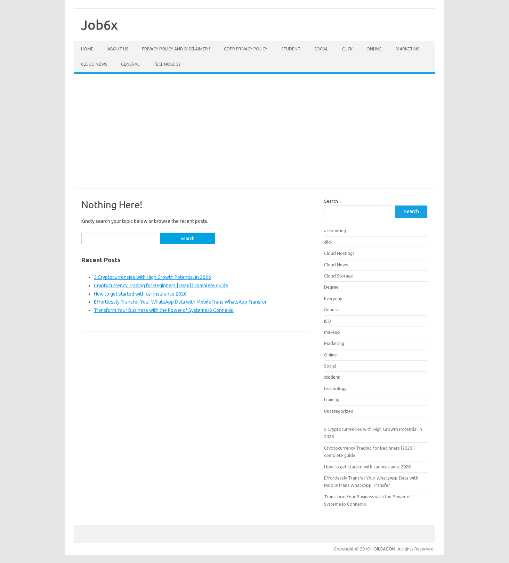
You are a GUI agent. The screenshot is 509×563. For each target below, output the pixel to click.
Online (374, 49)
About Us (117, 49)
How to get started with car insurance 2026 (140, 294)
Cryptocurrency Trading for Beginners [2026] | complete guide (161, 285)
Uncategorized (339, 411)
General (130, 64)
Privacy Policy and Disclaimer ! (176, 49)
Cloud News (94, 64)
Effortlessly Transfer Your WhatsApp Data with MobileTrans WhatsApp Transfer (180, 302)
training (331, 399)
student (290, 49)
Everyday (333, 298)
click (347, 49)
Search (331, 201)
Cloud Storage (338, 275)
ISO (327, 321)
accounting (335, 230)
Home (87, 49)
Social (321, 49)
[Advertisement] (254, 131)
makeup (332, 332)
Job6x (99, 24)
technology (167, 64)
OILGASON (384, 548)
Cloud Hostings (339, 253)
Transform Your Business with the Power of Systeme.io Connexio (164, 310)
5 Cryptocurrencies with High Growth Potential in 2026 (152, 277)
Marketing (408, 49)
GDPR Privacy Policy (245, 49)
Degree (331, 286)
